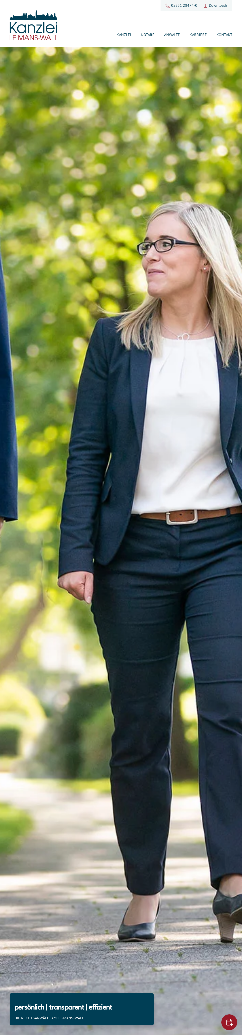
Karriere (198, 34)
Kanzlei (124, 34)
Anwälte (172, 34)
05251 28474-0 (181, 5)
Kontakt (224, 34)
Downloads (215, 5)
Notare (148, 34)
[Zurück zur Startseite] (34, 25)
